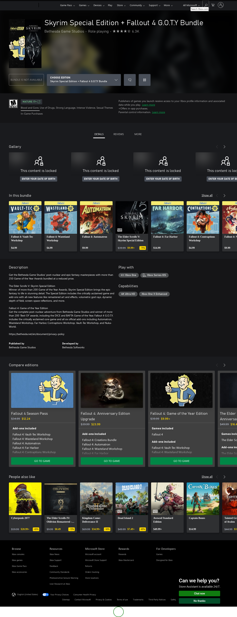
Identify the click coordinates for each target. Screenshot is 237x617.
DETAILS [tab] (99, 134)
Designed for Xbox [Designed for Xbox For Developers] (164, 560)
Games (82, 5)
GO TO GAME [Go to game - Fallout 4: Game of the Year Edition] (181, 461)
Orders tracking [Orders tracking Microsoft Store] (92, 572)
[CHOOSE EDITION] (84, 80)
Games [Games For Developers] (159, 554)
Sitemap (66, 599)
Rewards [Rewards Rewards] (122, 554)
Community (136, 5)
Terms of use (122, 599)
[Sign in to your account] (220, 5)
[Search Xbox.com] (205, 5)
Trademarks (138, 599)
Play (110, 5)
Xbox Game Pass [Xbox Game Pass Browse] (19, 566)
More (167, 5)
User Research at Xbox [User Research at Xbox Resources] (60, 584)
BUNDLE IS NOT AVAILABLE (26, 79)
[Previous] (217, 146)
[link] (25, 226)
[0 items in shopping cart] (212, 4)
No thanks (200, 600)
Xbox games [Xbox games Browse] (17, 560)
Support (153, 5)
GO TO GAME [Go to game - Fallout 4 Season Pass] (42, 461)
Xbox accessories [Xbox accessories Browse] (19, 572)
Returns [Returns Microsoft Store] (88, 566)
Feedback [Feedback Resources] (54, 566)
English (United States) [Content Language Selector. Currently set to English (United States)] (27, 594)
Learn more (148, 104)
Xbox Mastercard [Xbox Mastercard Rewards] (126, 560)
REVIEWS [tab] (119, 134)
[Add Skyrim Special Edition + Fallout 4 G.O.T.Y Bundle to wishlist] (130, 80)
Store (120, 5)
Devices (98, 5)
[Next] (224, 146)
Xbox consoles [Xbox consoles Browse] (18, 554)
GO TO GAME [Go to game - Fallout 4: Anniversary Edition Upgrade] (112, 461)
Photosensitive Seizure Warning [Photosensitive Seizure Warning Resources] (64, 578)
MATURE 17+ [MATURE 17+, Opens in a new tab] (31, 101)
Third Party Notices (157, 599)
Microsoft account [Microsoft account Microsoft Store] (93, 554)
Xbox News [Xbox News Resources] (54, 554)
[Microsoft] (24, 5)
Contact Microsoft (83, 599)
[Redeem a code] (145, 80)
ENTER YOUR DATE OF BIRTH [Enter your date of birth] (38, 179)
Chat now (199, 593)
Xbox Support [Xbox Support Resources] (55, 560)
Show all (207, 195)
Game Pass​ (66, 5)
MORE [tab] (138, 134)
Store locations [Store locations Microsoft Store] (92, 578)
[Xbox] (49, 5)
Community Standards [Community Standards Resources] (59, 572)
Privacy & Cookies (104, 599)
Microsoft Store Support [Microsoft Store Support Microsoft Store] (96, 560)
